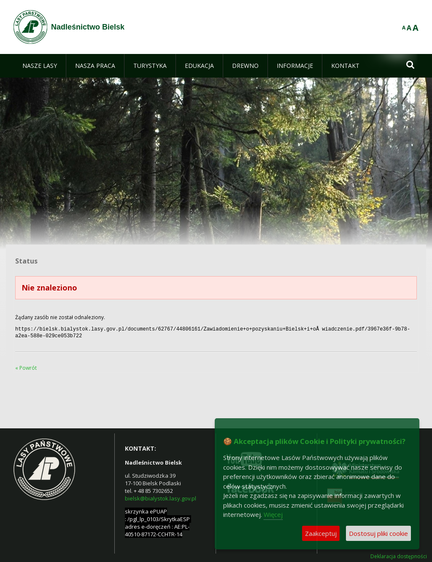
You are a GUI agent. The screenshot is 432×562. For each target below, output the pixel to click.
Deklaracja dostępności (398, 555)
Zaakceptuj (321, 533)
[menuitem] (40, 66)
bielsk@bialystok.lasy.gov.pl (160, 496)
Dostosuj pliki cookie (378, 533)
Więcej (273, 514)
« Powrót (26, 366)
